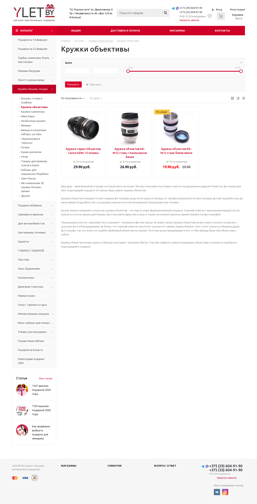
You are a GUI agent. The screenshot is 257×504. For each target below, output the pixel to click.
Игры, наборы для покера (34, 322)
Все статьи (45, 378)
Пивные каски (26, 295)
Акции (76, 30)
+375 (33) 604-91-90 (190, 12)
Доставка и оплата (125, 30)
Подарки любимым (30, 205)
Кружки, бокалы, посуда (33, 89)
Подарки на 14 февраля (32, 39)
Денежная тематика (30, 286)
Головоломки (26, 277)
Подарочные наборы (31, 340)
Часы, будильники (29, 268)
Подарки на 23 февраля (32, 48)
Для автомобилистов (31, 223)
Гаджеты (23, 241)
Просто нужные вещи (31, 79)
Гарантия (114, 465)
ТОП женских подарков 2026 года (41, 389)
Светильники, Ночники (31, 232)
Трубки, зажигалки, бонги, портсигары (34, 59)
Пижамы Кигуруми (29, 70)
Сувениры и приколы (30, 214)
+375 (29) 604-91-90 (190, 8)
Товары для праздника (32, 331)
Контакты (222, 30)
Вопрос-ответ (165, 465)
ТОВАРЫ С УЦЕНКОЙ (31, 250)
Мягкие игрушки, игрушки (33, 313)
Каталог (26, 30)
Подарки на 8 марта (30, 349)
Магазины (177, 30)
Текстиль (23, 259)
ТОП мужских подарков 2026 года (41, 410)
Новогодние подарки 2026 (31, 360)
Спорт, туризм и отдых (32, 304)
